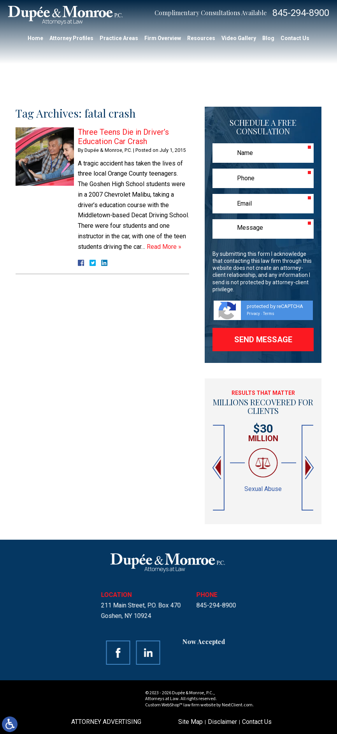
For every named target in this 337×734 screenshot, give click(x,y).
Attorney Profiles (71, 38)
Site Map (190, 721)
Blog (268, 38)
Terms (268, 314)
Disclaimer (222, 721)
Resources (201, 38)
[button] (218, 468)
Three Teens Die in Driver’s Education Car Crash (123, 136)
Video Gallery (238, 38)
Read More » (164, 246)
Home (35, 38)
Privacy (253, 314)
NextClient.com (237, 705)
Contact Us (295, 38)
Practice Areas (119, 38)
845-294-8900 (300, 13)
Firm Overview (162, 38)
